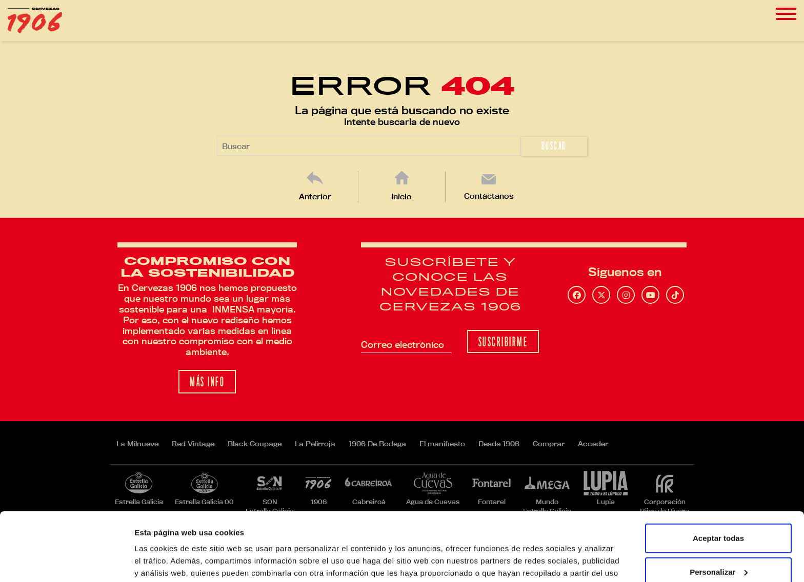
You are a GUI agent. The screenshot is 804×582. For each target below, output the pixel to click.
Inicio (401, 196)
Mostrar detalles (164, 561)
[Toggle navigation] (786, 14)
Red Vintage (193, 443)
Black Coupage (255, 443)
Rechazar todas (718, 541)
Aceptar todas (718, 474)
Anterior (315, 196)
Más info (207, 382)
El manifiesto (442, 443)
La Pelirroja (315, 443)
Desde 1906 (498, 443)
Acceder (593, 443)
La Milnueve (137, 443)
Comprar (549, 443)
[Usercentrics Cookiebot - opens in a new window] (66, 562)
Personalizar (719, 507)
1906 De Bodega (377, 443)
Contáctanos (489, 196)
